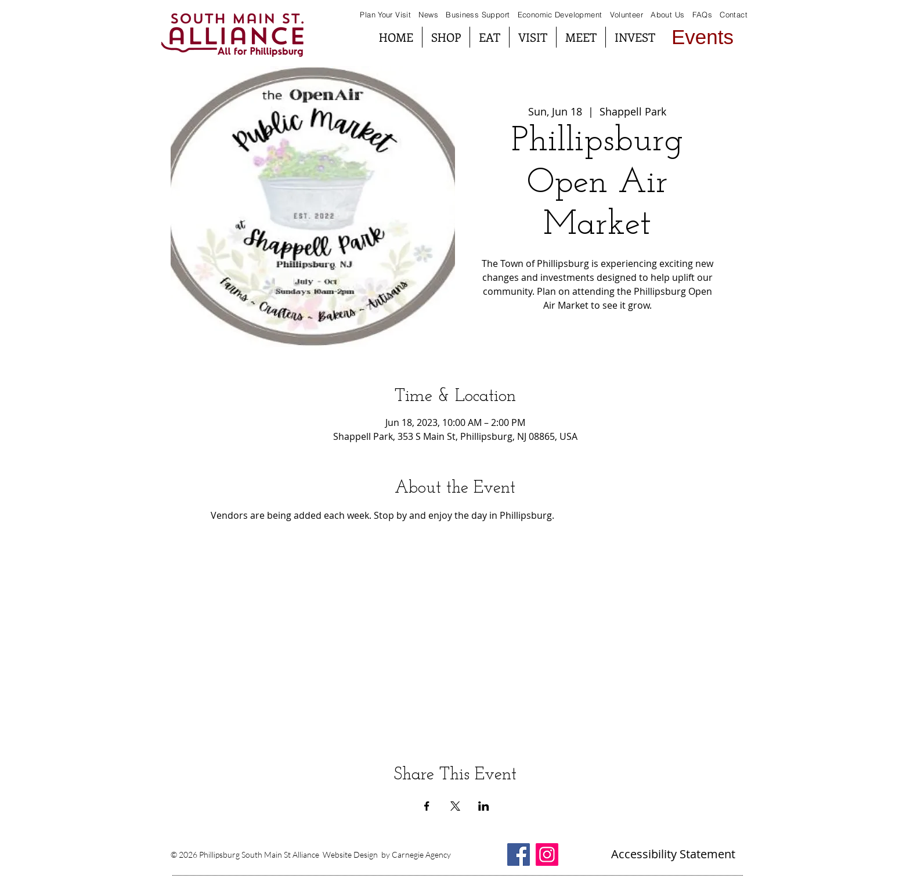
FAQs (700, 14)
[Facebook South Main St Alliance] (518, 854)
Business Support (479, 14)
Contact (734, 14)
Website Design (350, 854)
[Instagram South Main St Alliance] (547, 854)
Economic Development (560, 14)
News (428, 14)
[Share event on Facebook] (426, 806)
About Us (667, 14)
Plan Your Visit (385, 14)
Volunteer (627, 14)
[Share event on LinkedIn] (483, 806)
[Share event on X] (455, 806)
